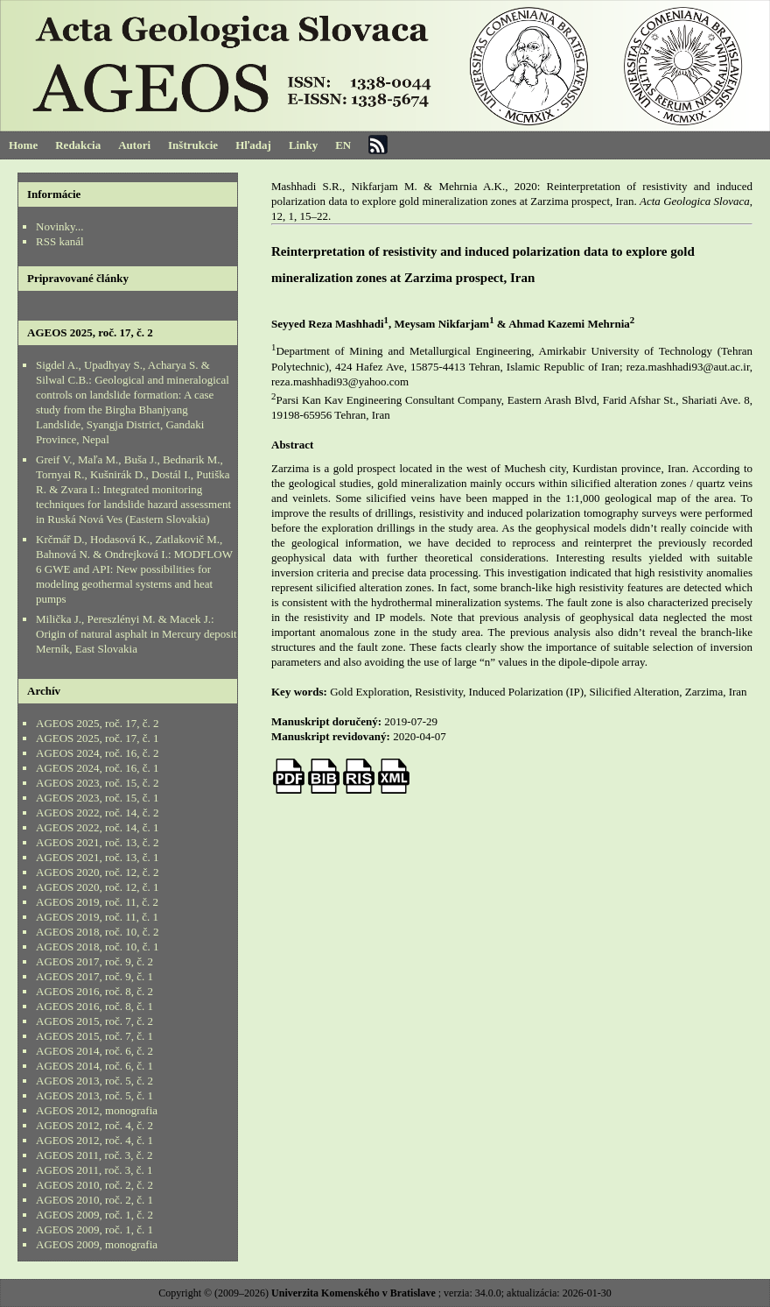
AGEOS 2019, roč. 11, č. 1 (97, 916)
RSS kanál (60, 241)
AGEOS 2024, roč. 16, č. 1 (97, 767)
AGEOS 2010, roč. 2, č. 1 (94, 1199)
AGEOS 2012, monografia (97, 1110)
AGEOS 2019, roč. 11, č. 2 (97, 901)
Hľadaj (253, 145)
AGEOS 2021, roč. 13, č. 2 (97, 842)
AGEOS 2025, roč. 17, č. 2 (97, 723)
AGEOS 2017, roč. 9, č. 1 (94, 976)
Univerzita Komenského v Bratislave (353, 1293)
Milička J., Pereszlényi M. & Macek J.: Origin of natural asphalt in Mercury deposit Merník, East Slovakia (136, 633)
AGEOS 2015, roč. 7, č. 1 (94, 1035)
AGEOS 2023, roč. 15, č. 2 (97, 782)
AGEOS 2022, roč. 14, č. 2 (97, 812)
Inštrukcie (193, 145)
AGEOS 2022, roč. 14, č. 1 (97, 827)
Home (23, 145)
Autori (134, 145)
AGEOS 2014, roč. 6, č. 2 (94, 1050)
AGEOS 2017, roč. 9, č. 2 (94, 961)
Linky (303, 145)
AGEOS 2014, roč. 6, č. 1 (94, 1065)
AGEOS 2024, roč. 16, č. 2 (97, 752)
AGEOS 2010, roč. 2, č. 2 (94, 1184)
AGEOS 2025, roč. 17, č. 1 (97, 738)
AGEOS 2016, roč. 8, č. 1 (94, 1006)
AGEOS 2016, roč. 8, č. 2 (94, 991)
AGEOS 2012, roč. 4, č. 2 (94, 1125)
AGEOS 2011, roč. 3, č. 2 (94, 1155)
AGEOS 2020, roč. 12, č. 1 (97, 887)
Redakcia (78, 145)
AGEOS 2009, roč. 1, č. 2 (94, 1214)
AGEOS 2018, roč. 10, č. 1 (97, 946)
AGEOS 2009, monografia (97, 1244)
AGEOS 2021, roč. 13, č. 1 (97, 857)
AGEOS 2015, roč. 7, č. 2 (94, 1021)
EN (343, 145)
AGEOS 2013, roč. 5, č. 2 (94, 1080)
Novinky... (59, 226)
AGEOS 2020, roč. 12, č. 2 (97, 872)
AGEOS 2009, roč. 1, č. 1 (94, 1229)
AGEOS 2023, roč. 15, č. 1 (97, 797)
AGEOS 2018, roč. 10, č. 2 (97, 931)
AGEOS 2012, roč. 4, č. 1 (94, 1140)
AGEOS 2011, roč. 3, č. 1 (94, 1169)
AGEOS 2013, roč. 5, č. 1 (94, 1095)
